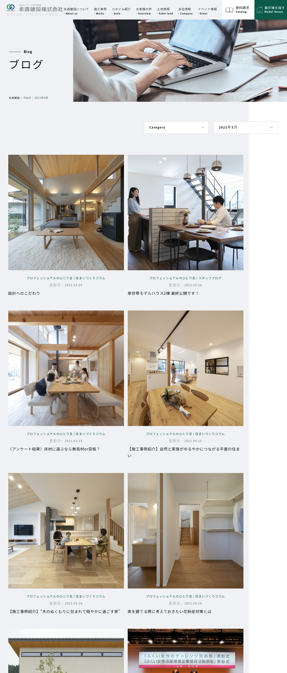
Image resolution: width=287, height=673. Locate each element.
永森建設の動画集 (118, 584)
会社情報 (161, 523)
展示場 (203, 559)
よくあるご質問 (116, 577)
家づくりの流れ (116, 570)
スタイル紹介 (208, 547)
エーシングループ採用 (239, 547)
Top (108, 523)
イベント (161, 549)
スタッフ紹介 (170, 537)
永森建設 (14, 98)
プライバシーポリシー (239, 535)
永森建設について (112, 535)
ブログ (27, 98)
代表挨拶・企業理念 (176, 530)
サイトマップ (233, 523)
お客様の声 (162, 561)
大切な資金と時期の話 (122, 563)
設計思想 (110, 542)
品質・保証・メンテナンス (126, 556)
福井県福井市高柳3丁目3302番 (44, 534)
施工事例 (204, 523)
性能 (107, 549)
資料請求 (204, 571)
